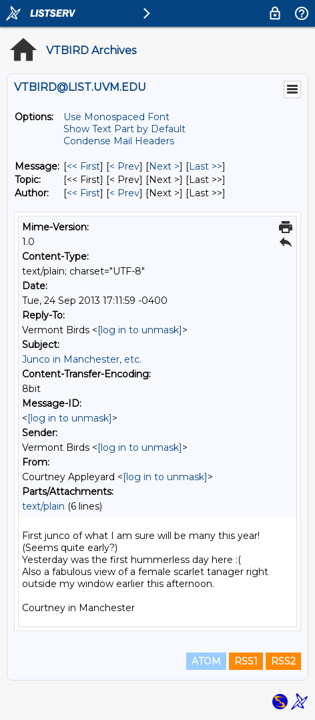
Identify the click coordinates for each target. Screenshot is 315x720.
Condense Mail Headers (118, 141)
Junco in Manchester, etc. (81, 359)
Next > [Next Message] (164, 166)
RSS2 (283, 661)
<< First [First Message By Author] (83, 193)
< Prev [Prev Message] (124, 166)
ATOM (206, 661)
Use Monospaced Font (116, 117)
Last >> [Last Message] (205, 166)
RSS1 (246, 661)
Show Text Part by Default (124, 129)
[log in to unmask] (139, 330)
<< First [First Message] (83, 166)
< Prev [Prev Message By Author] (124, 193)
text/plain (43, 506)
